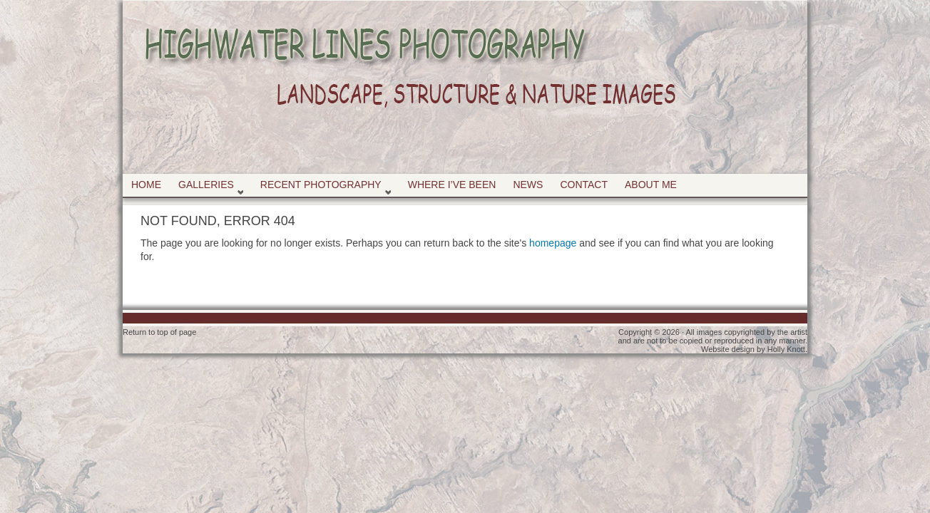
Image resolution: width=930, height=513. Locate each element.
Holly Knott (786, 349)
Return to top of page (159, 332)
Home (146, 184)
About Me (651, 184)
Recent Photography (323, 188)
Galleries (208, 188)
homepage (552, 243)
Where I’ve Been (452, 184)
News (528, 184)
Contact (584, 184)
